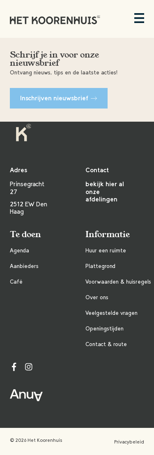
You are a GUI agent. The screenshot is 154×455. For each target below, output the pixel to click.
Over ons (96, 297)
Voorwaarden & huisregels (118, 281)
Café (16, 281)
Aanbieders (24, 266)
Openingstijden (104, 328)
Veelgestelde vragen (111, 312)
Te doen (25, 234)
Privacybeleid (129, 441)
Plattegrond (100, 266)
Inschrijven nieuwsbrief (58, 98)
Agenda (19, 250)
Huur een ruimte (105, 250)
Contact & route (106, 344)
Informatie (107, 234)
